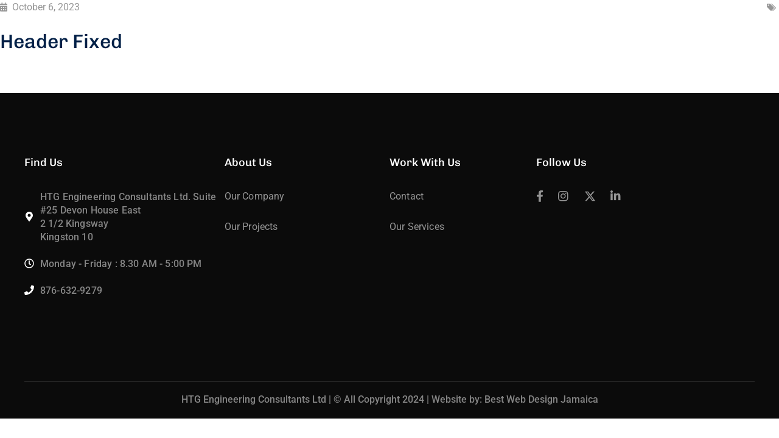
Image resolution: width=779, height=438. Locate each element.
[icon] (539, 197)
